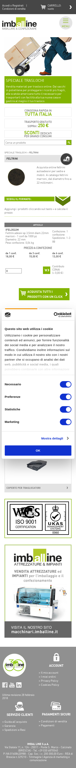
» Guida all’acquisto (14, 721)
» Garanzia (8, 725)
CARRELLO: (54, 7)
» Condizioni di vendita (53, 721)
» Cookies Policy (49, 684)
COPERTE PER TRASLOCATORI (23, 487)
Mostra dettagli (52, 438)
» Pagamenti (47, 725)
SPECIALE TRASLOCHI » (16, 152)
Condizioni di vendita (14, 8)
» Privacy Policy (48, 680)
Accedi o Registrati (13, 5)
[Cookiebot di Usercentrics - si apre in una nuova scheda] (54, 314)
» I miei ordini (47, 676)
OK (38, 450)
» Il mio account (48, 672)
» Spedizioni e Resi (14, 729)
